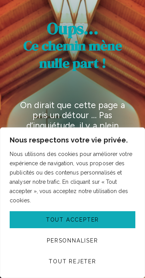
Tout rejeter (72, 261)
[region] (72, 202)
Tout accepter (72, 220)
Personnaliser (72, 240)
